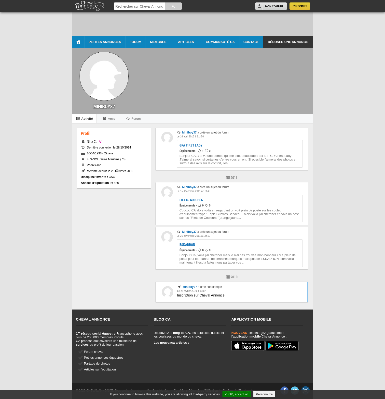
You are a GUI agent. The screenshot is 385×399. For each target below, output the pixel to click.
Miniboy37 (189, 132)
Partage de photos (97, 363)
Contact (251, 42)
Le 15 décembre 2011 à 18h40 (193, 191)
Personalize (264, 394)
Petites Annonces (105, 42)
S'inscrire (300, 6)
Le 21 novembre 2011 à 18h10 (193, 236)
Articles (186, 42)
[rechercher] (139, 6)
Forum (135, 42)
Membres (158, 42)
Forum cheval (93, 352)
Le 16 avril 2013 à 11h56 (190, 136)
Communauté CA (220, 42)
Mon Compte (274, 6)
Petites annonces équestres (103, 357)
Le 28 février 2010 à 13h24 (191, 291)
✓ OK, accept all (236, 394)
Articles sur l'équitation (100, 369)
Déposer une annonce (288, 42)
